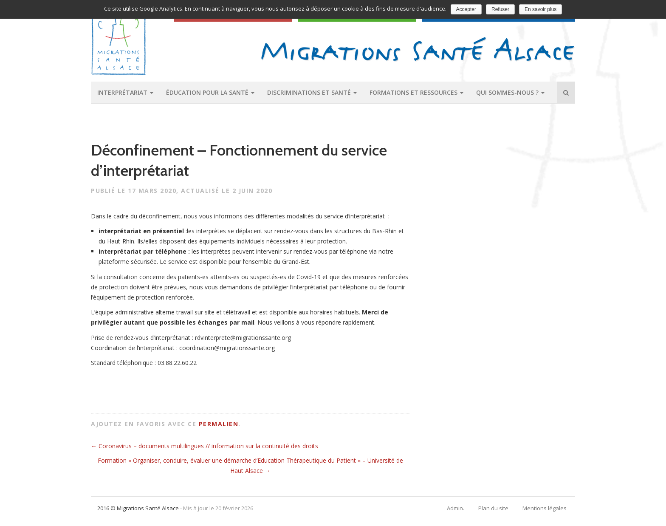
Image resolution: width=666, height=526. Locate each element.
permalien (219, 424)
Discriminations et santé (312, 92)
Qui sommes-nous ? (510, 92)
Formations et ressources (416, 92)
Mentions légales (544, 508)
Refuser (500, 9)
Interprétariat (125, 92)
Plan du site (493, 508)
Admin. (455, 508)
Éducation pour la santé (210, 92)
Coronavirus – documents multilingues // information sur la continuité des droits (204, 446)
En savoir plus (540, 9)
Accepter (466, 9)
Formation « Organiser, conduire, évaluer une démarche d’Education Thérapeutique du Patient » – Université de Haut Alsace (250, 465)
